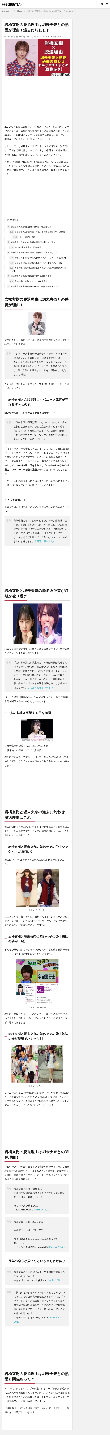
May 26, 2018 (53, 1280)
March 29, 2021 (42, 1209)
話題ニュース (58, 37)
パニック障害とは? (23, 237)
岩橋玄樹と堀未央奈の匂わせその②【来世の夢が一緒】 (36, 263)
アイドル (36, 37)
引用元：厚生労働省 (44, 541)
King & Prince (18, 11)
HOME (6, 11)
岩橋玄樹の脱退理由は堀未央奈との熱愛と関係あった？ (33, 286)
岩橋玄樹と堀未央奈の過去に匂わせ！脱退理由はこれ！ (33, 252)
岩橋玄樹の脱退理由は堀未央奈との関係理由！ (29, 276)
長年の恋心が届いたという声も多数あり (29, 281)
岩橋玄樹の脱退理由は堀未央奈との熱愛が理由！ (30, 227)
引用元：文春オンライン (40, 687)
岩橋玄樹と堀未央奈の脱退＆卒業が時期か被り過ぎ (31, 242)
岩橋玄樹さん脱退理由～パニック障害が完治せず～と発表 (37, 232)
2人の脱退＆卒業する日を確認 (25, 247)
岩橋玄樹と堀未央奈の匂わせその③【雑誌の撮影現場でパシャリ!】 (38, 269)
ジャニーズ (45, 37)
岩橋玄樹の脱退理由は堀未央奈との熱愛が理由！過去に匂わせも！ (52, 11)
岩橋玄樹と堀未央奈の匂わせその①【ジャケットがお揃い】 (38, 257)
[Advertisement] (37, 102)
